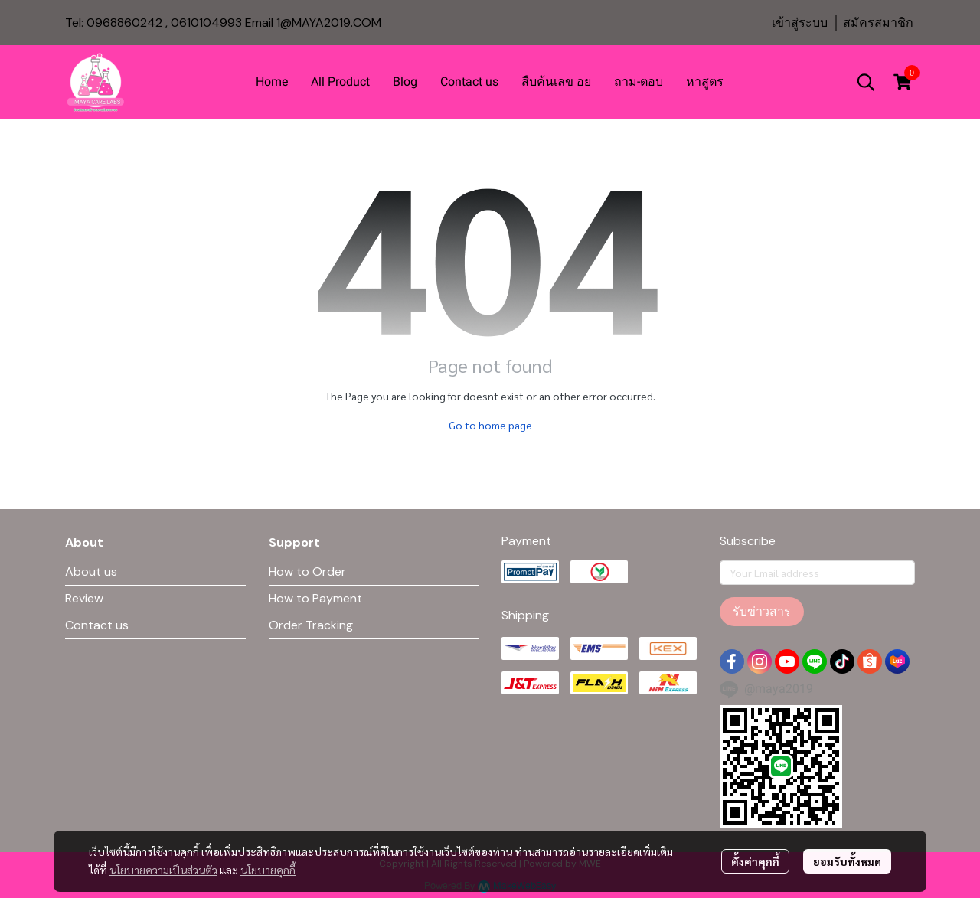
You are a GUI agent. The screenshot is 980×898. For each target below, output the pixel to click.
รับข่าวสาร (762, 611)
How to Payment (315, 598)
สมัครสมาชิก (878, 22)
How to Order (307, 571)
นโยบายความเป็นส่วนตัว (163, 870)
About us (91, 571)
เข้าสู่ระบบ (800, 22)
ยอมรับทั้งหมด (847, 861)
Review (84, 598)
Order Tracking (311, 625)
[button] (866, 82)
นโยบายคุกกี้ (268, 870)
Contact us (97, 625)
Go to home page (490, 425)
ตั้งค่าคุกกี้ (755, 861)
